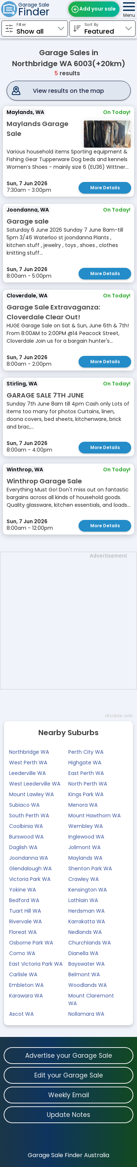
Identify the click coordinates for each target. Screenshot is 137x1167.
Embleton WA (26, 985)
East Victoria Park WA (35, 964)
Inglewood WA (86, 836)
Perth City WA (85, 752)
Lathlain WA (83, 900)
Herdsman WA (86, 911)
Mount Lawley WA (31, 794)
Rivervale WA (25, 921)
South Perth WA (29, 815)
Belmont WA (84, 974)
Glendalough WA (30, 868)
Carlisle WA (23, 974)
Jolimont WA (84, 847)
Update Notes (68, 1114)
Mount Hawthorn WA (94, 815)
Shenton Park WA (90, 868)
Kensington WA (87, 889)
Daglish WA (23, 847)
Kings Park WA (85, 794)
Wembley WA (85, 826)
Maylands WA (85, 858)
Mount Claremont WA (91, 999)
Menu (129, 15)
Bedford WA (24, 900)
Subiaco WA (24, 805)
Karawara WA (26, 995)
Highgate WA (84, 762)
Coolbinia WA (26, 826)
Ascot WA (21, 1014)
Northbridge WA (29, 752)
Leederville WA (27, 773)
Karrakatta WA (86, 921)
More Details (105, 188)
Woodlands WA (87, 985)
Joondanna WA (28, 858)
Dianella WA (83, 953)
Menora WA (83, 805)
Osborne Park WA (31, 942)
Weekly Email (68, 1095)
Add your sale (97, 8)
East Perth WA (86, 773)
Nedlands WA (85, 932)
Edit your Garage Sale (68, 1075)
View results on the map (68, 91)
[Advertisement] (68, 620)
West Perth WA (28, 762)
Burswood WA (26, 836)
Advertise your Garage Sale (68, 1055)
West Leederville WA (34, 783)
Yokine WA (22, 889)
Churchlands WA (89, 942)
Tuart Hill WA (25, 911)
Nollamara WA (86, 1014)
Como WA (22, 953)
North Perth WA (87, 783)
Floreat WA (23, 932)
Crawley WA (83, 879)
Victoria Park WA (29, 879)
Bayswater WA (86, 964)
